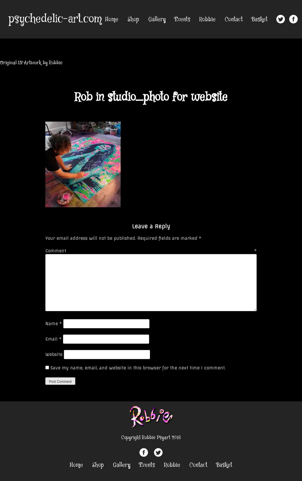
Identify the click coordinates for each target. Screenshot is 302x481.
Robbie (207, 19)
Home (111, 19)
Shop (133, 19)
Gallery (157, 19)
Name (53, 323)
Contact (234, 19)
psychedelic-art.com (55, 19)
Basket (259, 19)
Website (53, 354)
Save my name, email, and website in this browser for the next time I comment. (138, 368)
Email (53, 339)
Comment (151, 250)
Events (182, 19)
